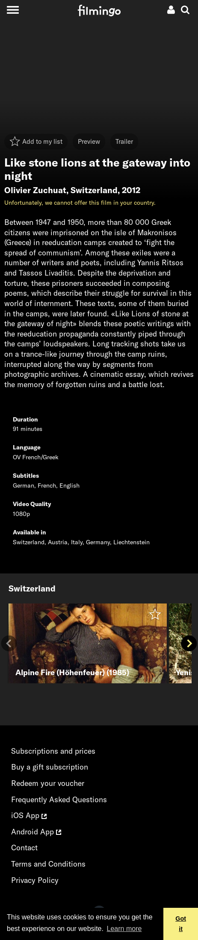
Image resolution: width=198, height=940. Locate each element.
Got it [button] (180, 923)
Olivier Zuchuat (35, 190)
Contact (24, 847)
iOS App (29, 815)
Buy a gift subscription (49, 767)
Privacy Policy (35, 880)
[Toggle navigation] (12, 9)
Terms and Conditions (48, 864)
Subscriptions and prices (53, 751)
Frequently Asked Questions (59, 799)
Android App (36, 832)
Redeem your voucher (47, 783)
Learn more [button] (124, 928)
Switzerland (94, 190)
